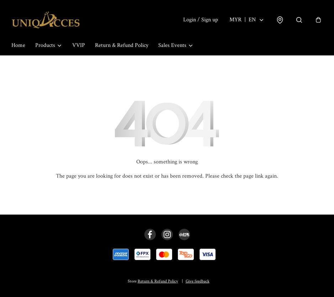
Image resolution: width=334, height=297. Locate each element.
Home (18, 45)
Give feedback (198, 281)
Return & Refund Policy (121, 45)
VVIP (78, 45)
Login (200, 19)
